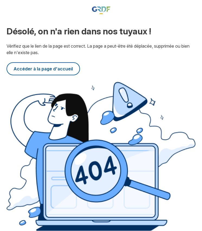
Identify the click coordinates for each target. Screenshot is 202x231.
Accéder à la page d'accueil (43, 68)
